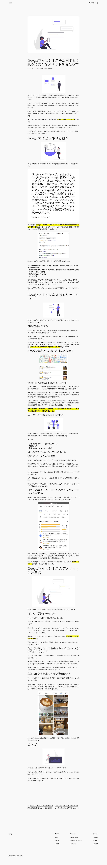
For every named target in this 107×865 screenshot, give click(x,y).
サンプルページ (93, 3)
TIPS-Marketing (43, 68)
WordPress (19, 855)
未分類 (50, 68)
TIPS (10, 3)
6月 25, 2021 (31, 68)
